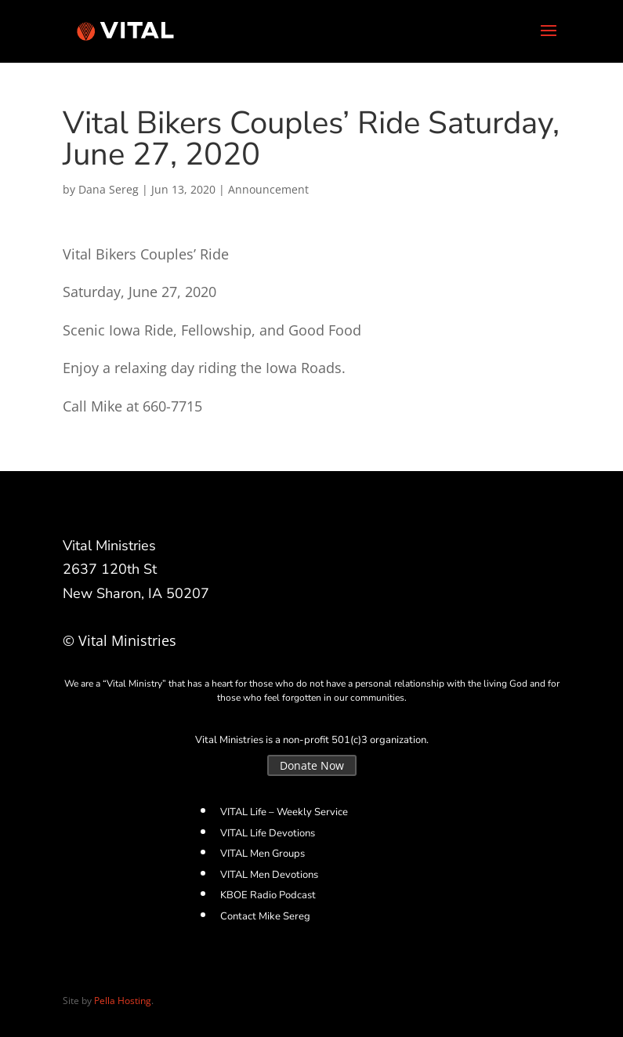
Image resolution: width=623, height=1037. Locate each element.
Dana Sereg (108, 189)
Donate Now (312, 765)
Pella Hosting (122, 1000)
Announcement (268, 189)
